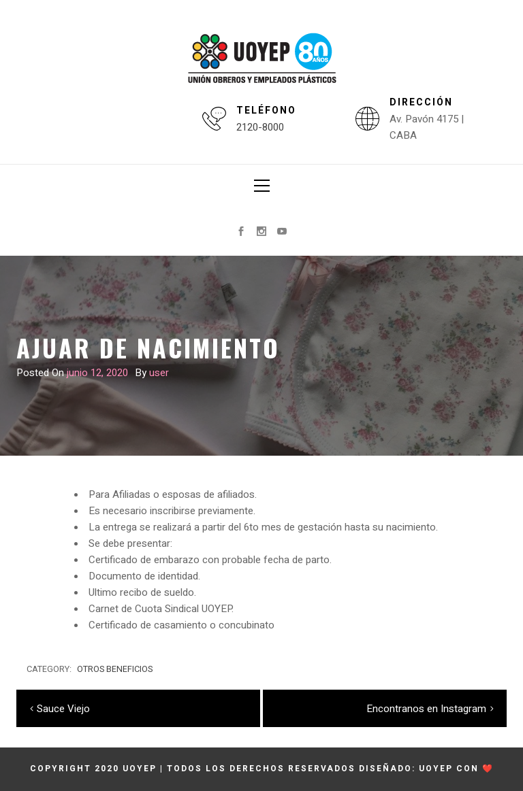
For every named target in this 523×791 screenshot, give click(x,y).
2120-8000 (260, 127)
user (159, 372)
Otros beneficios (115, 669)
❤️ (488, 768)
